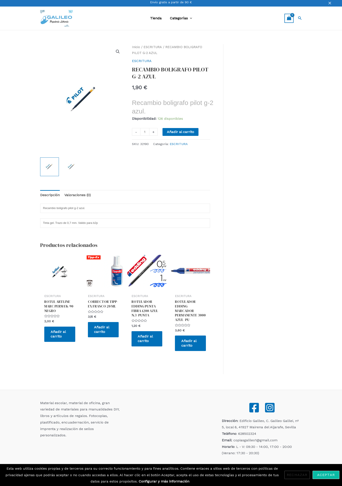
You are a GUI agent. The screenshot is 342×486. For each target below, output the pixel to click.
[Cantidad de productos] (144, 132)
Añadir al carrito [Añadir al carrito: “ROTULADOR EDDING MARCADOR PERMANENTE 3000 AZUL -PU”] (189, 343)
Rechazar (297, 475)
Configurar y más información (164, 481)
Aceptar (326, 475)
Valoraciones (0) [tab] (77, 195)
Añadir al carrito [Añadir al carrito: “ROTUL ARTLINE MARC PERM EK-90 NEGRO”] (58, 334)
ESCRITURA (153, 47)
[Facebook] (254, 407)
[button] (118, 52)
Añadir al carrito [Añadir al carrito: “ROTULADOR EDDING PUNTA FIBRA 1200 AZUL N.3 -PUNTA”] (145, 338)
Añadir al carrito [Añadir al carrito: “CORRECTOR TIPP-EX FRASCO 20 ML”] (102, 329)
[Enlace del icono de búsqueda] (300, 18)
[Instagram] (270, 407)
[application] (189, 18)
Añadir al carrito (180, 132)
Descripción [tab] (50, 195)
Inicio (136, 47)
